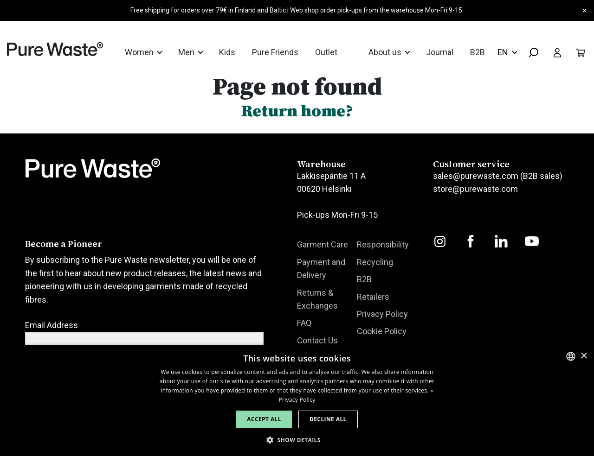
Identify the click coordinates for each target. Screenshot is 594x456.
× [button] (583, 356)
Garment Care (322, 244)
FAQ (304, 323)
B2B (477, 52)
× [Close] (584, 10)
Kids (227, 52)
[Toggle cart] (580, 52)
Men (187, 52)
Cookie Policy (382, 331)
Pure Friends (275, 52)
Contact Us (317, 340)
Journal (439, 52)
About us (385, 52)
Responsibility (383, 244)
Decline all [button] (328, 419)
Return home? (297, 110)
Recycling (375, 262)
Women (140, 52)
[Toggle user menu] (557, 52)
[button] (297, 440)
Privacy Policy (382, 314)
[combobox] (530, 53)
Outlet (326, 52)
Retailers (373, 297)
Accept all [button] (264, 419)
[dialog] (297, 400)
